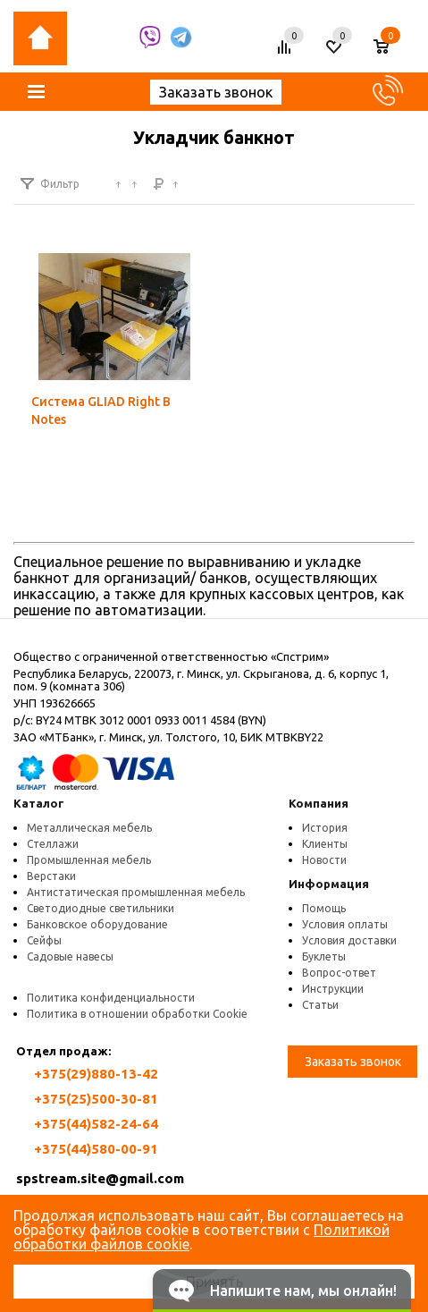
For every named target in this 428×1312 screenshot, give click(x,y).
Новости (324, 860)
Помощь (324, 908)
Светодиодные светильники (100, 908)
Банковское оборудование (97, 924)
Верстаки (51, 876)
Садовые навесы (70, 956)
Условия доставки (349, 940)
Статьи (320, 1005)
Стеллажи (53, 844)
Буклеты (324, 956)
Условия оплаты (345, 924)
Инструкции (333, 989)
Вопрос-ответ (339, 972)
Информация (329, 883)
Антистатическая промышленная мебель (136, 892)
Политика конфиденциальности (111, 997)
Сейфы (44, 940)
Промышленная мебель (89, 860)
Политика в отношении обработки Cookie (137, 1014)
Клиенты (325, 844)
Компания (318, 803)
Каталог (38, 803)
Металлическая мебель (89, 828)
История (325, 828)
